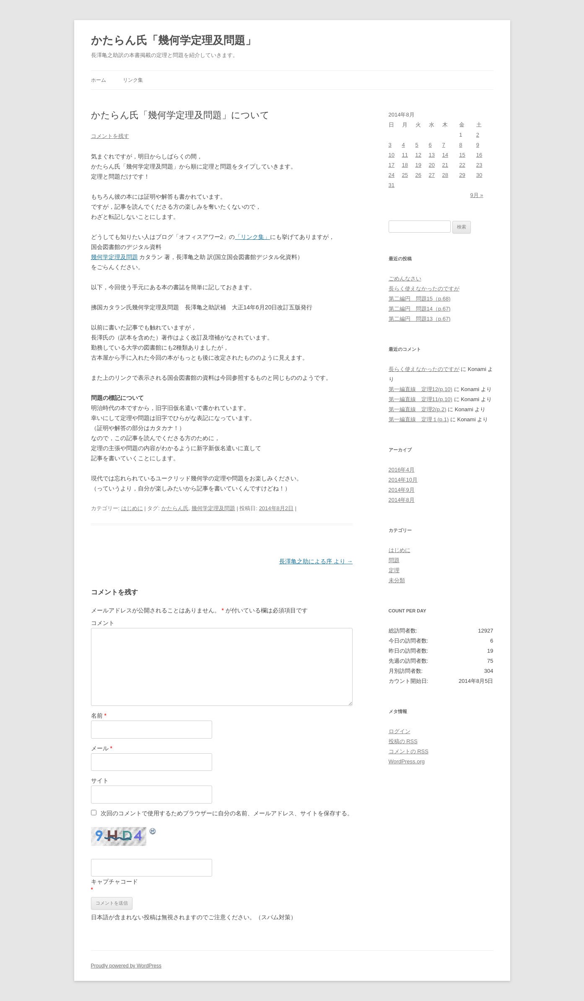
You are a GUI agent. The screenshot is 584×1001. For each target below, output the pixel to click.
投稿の (403, 741)
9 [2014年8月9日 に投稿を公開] (477, 145)
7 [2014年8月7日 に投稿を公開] (443, 145)
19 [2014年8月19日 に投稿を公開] (418, 165)
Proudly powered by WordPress (126, 966)
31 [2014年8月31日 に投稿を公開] (392, 185)
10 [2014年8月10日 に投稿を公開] (392, 155)
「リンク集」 (252, 236)
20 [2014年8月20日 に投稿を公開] (432, 165)
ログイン (399, 731)
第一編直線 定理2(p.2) (417, 409)
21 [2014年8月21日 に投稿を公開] (445, 165)
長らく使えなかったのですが (424, 288)
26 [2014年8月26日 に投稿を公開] (418, 175)
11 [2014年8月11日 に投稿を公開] (405, 155)
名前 (98, 715)
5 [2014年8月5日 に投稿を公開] (416, 145)
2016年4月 (402, 470)
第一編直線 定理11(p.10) (420, 399)
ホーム (98, 80)
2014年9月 (402, 490)
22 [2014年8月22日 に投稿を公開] (462, 165)
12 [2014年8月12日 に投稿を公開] (418, 155)
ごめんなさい (405, 278)
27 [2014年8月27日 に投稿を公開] (432, 175)
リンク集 (133, 80)
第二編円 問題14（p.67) (420, 309)
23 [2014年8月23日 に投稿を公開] (479, 165)
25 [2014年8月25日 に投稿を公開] (405, 175)
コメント (102, 623)
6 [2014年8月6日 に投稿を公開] (430, 145)
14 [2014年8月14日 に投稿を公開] (445, 155)
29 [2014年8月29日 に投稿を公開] (462, 175)
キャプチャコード (114, 881)
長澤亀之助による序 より (316, 561)
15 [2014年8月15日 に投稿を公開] (462, 155)
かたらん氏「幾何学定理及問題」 (173, 40)
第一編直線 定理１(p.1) (419, 419)
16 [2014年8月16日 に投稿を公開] (479, 155)
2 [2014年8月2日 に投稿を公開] (477, 135)
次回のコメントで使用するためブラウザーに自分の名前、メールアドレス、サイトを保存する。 (227, 813)
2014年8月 (402, 500)
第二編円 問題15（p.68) (420, 299)
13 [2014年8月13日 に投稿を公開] (432, 155)
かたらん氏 (175, 508)
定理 (394, 570)
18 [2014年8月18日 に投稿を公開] (405, 165)
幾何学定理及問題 (114, 257)
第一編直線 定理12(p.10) (420, 389)
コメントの (408, 751)
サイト (100, 780)
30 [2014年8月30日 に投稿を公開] (479, 175)
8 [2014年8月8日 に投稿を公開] (460, 145)
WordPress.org (407, 761)
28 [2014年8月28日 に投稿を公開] (445, 175)
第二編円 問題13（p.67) (420, 319)
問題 (394, 560)
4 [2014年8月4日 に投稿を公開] (403, 145)
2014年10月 (403, 480)
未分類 (397, 580)
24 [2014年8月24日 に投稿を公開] (392, 175)
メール (101, 748)
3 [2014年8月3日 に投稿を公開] (390, 145)
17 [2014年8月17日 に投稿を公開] (392, 165)
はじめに (132, 508)
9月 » (476, 195)
